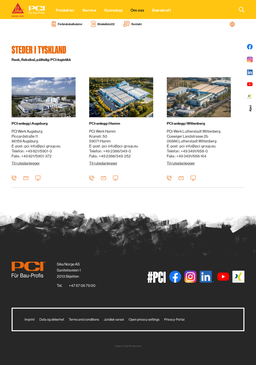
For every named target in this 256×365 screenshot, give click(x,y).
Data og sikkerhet (51, 319)
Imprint (30, 319)
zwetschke (136, 346)
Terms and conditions (84, 319)
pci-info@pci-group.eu (42, 146)
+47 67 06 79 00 (82, 285)
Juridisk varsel (114, 319)
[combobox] (239, 9)
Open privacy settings (144, 319)
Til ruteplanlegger (26, 163)
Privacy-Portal (174, 319)
